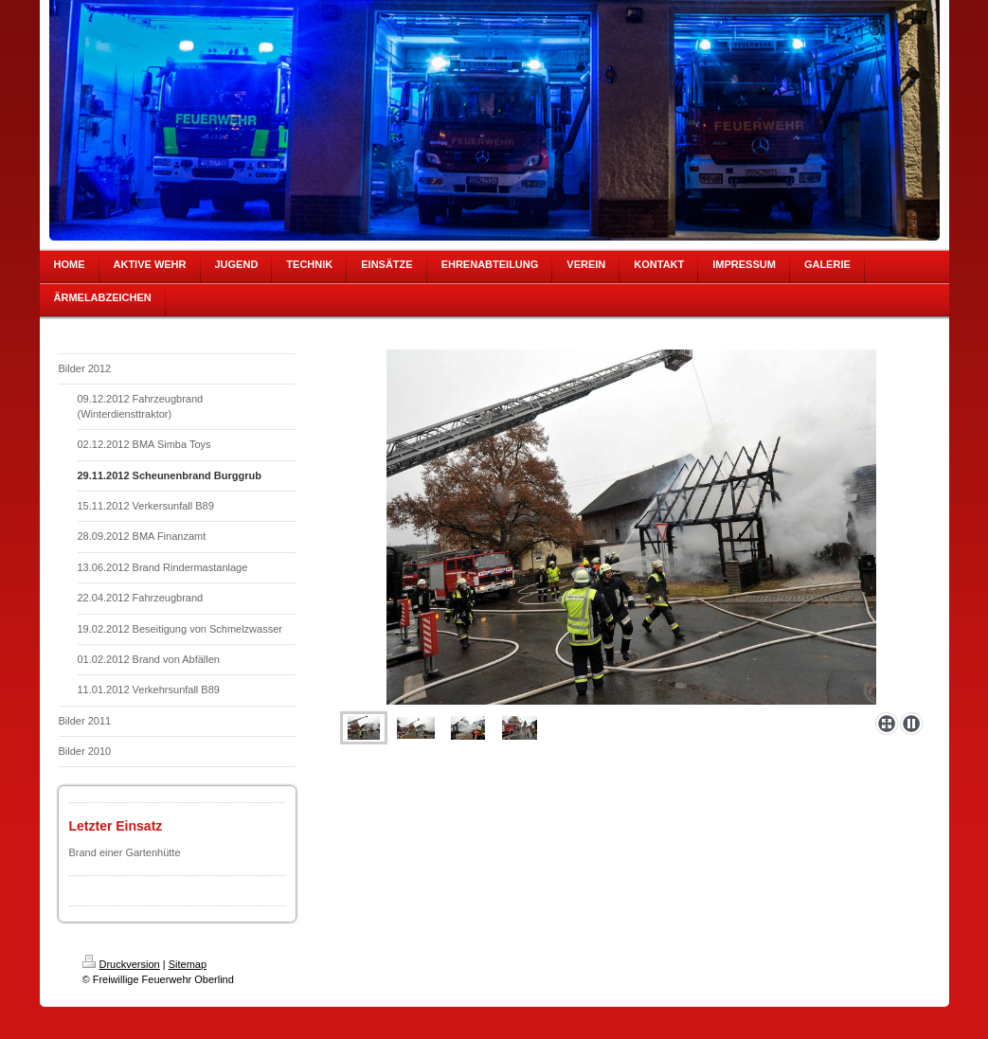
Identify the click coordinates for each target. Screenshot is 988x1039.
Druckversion (121, 964)
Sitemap (188, 964)
